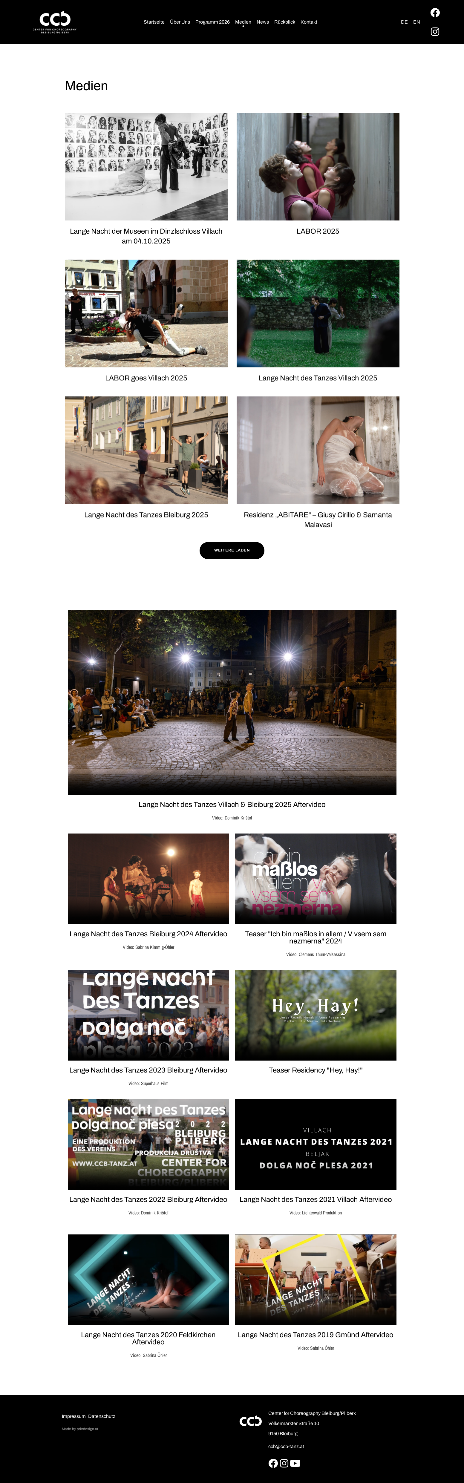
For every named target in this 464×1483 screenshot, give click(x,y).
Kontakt (309, 21)
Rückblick (284, 21)
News (263, 21)
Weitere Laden (232, 551)
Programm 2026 (212, 21)
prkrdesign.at (87, 1429)
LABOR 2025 (318, 231)
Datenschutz (101, 1416)
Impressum (74, 1416)
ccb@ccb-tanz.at (286, 1446)
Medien (243, 21)
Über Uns (180, 21)
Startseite (154, 21)
